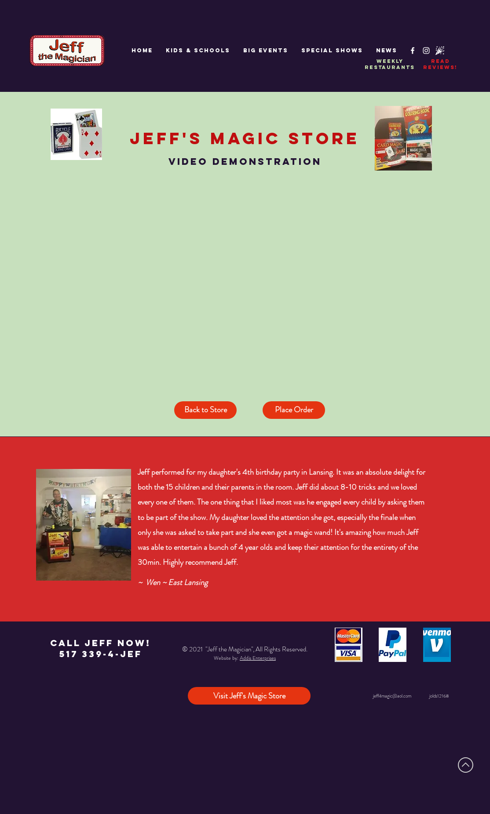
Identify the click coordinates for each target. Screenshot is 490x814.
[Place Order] (294, 410)
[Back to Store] (205, 410)
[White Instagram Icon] (426, 50)
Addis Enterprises (258, 658)
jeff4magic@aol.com (392, 695)
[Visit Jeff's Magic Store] (249, 696)
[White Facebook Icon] (412, 50)
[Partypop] (439, 50)
